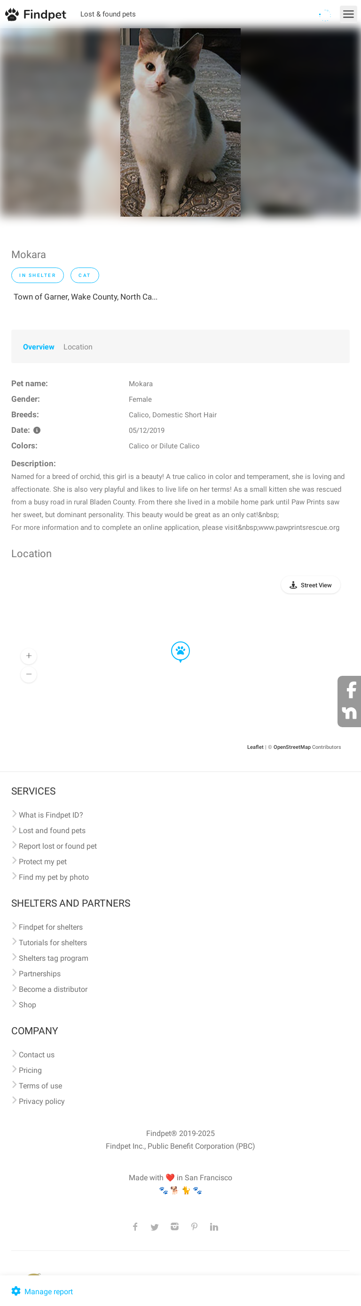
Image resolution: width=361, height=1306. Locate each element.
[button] (174, 642)
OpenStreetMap (292, 747)
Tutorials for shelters (53, 942)
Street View (316, 585)
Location (78, 346)
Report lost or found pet (58, 846)
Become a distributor (53, 989)
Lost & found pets (108, 14)
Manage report (41, 1291)
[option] (180, 122)
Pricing (30, 1070)
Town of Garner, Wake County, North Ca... (85, 296)
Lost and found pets (52, 830)
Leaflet (255, 747)
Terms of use (40, 1085)
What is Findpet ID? (51, 815)
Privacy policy (42, 1101)
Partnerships (40, 973)
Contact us (37, 1054)
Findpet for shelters (51, 927)
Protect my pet (43, 861)
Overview (39, 346)
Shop (27, 1004)
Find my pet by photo (54, 877)
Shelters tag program (53, 958)
